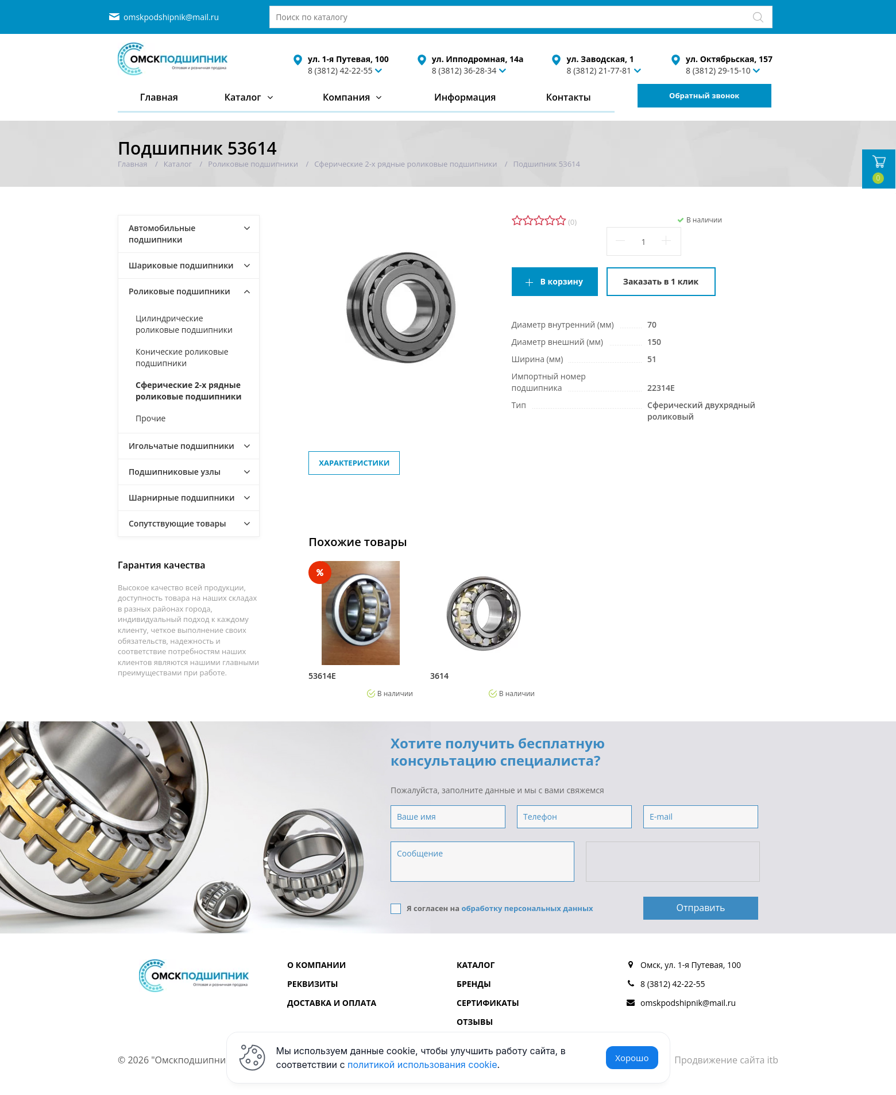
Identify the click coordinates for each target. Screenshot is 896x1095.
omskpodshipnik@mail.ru (171, 16)
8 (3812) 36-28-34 (464, 70)
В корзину (561, 281)
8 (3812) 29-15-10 (718, 70)
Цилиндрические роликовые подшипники (184, 324)
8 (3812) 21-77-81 (598, 70)
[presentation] (673, 862)
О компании (316, 964)
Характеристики (354, 463)
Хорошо (631, 1057)
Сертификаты (488, 1002)
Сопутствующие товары (177, 523)
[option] (361, 629)
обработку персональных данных (527, 908)
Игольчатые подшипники (181, 445)
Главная (159, 97)
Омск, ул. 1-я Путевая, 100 (690, 964)
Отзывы (475, 1021)
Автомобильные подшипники (162, 233)
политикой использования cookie (422, 1064)
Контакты (568, 97)
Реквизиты (312, 983)
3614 (439, 676)
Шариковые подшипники (181, 265)
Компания (346, 97)
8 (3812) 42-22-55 (340, 70)
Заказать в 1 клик (660, 281)
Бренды (474, 983)
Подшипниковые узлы (175, 471)
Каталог (243, 97)
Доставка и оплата (331, 1002)
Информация (465, 97)
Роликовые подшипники (179, 291)
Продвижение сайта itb (726, 1060)
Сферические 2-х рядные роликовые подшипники (189, 390)
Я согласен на (492, 908)
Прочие (150, 418)
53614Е (322, 676)
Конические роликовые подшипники (182, 357)
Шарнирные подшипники (182, 497)
